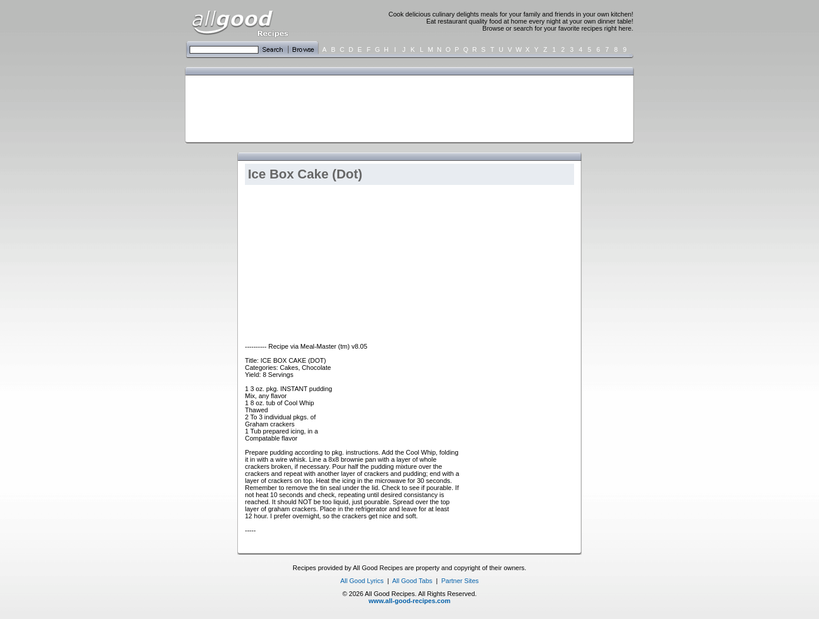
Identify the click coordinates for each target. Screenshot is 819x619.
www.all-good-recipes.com (409, 600)
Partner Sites (460, 580)
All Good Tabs (412, 580)
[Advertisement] (407, 107)
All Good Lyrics (362, 580)
